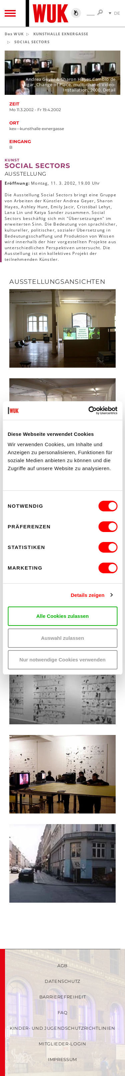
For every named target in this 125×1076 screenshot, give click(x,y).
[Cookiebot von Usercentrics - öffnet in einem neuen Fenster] (89, 410)
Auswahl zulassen (62, 638)
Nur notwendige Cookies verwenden (62, 659)
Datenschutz (62, 981)
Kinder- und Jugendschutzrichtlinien (62, 1028)
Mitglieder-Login (62, 1043)
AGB (62, 965)
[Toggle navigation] (10, 13)
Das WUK (14, 33)
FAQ (63, 1012)
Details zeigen (87, 595)
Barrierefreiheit (62, 996)
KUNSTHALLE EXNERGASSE (60, 33)
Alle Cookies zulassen (62, 616)
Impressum (62, 1059)
